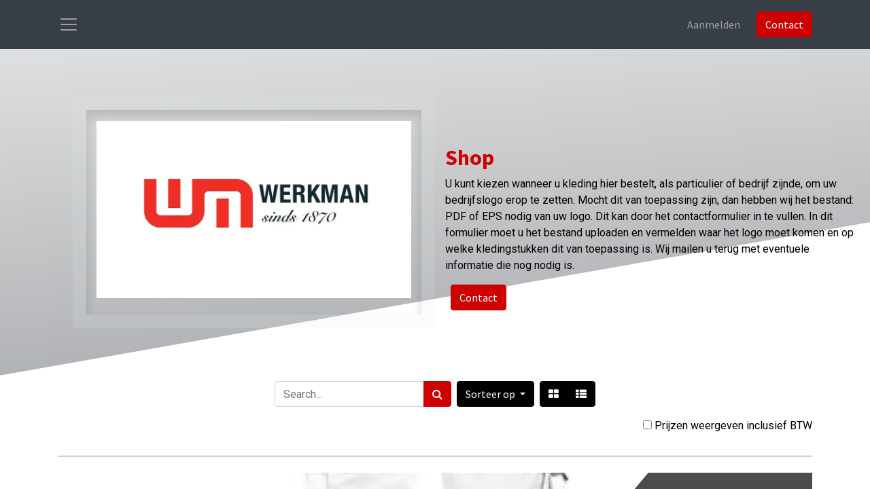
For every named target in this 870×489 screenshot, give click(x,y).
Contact (784, 24)
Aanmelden (713, 24)
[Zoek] (437, 394)
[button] (495, 394)
